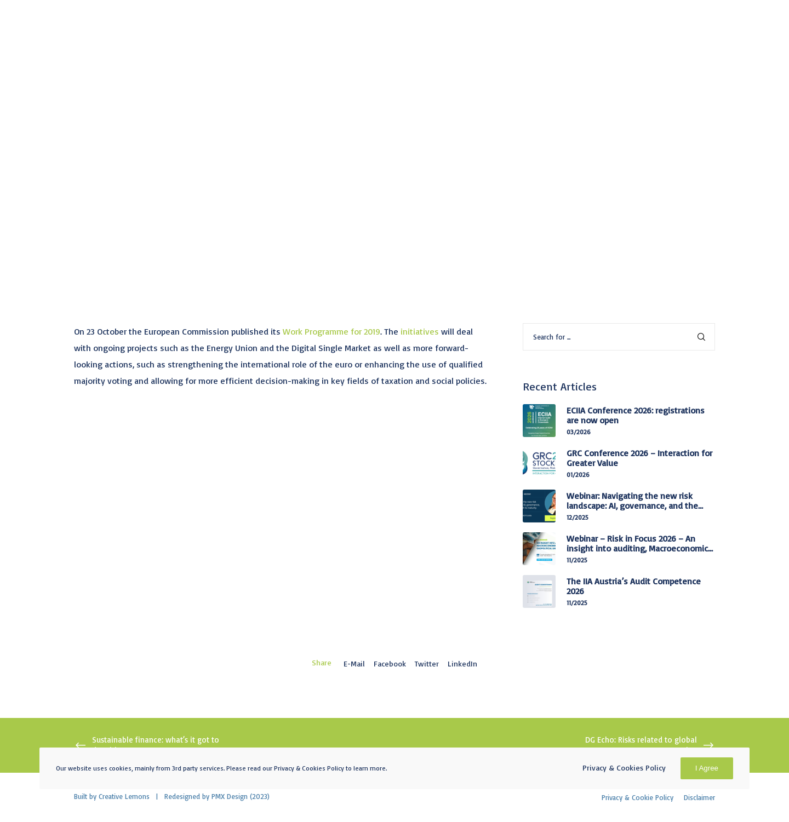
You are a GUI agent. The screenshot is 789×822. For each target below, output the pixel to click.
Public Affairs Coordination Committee (308, 139)
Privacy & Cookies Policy (624, 767)
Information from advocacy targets (148, 139)
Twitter (427, 663)
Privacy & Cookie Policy (637, 797)
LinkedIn (462, 663)
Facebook (390, 663)
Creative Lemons (124, 796)
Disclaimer (699, 797)
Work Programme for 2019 (331, 331)
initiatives (420, 331)
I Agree (706, 768)
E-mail (354, 663)
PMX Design (229, 796)
